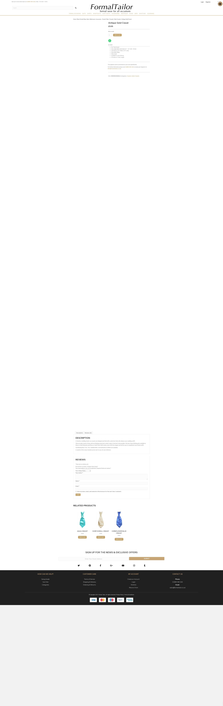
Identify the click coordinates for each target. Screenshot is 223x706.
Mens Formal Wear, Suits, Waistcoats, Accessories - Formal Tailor (93, 19)
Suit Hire (45, 582)
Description (79, 433)
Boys (136, 13)
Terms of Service (89, 579)
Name (78, 481)
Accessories (115, 13)
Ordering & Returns (89, 585)
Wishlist (133, 585)
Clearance (150, 13)
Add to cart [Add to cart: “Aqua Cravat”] (82, 537)
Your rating (79, 471)
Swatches (142, 13)
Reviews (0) (88, 433)
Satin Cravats (117, 19)
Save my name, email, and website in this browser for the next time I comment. (99, 491)
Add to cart (117, 35)
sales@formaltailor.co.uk (177, 588)
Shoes (131, 13)
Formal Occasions (75, 13)
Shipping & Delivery (89, 582)
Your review (79, 473)
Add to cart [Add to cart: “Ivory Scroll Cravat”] (101, 537)
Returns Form (133, 588)
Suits (84, 13)
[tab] (79, 432)
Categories (45, 585)
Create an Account (133, 579)
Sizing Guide (45, 579)
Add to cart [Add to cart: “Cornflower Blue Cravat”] (119, 539)
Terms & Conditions (129, 594)
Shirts (89, 13)
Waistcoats (97, 13)
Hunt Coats (106, 13)
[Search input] (42, 8)
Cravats (111, 19)
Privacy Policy (119, 594)
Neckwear (124, 13)
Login (202, 2)
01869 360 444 (177, 582)
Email (77, 486)
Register (208, 2)
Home (74, 19)
